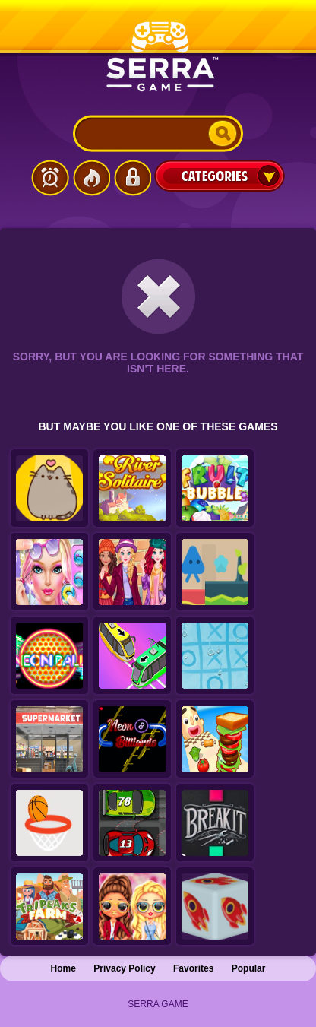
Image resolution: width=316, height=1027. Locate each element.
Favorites (193, 968)
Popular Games (91, 178)
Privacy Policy (124, 968)
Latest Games (50, 178)
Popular (249, 968)
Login (132, 178)
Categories (219, 176)
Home (63, 968)
